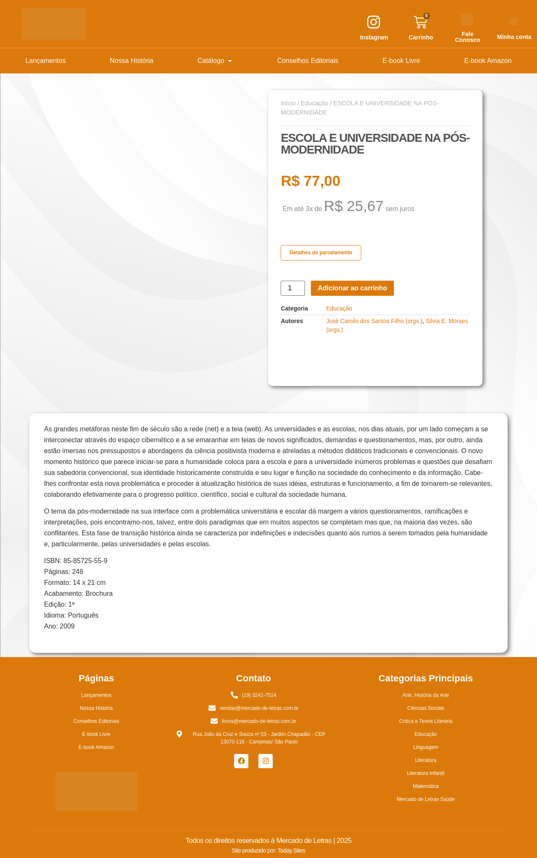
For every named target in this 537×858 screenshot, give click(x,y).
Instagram (374, 37)
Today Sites (291, 850)
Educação (314, 103)
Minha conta (514, 37)
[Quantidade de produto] (293, 288)
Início (288, 103)
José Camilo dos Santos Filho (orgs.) (374, 321)
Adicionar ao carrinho (352, 288)
